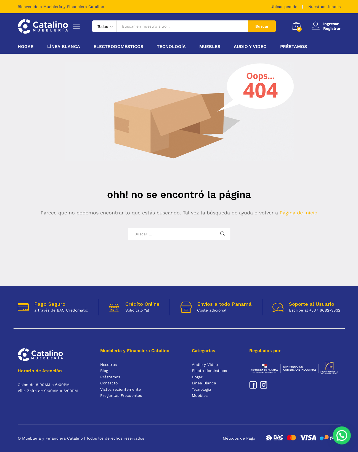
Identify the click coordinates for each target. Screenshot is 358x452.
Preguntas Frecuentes (121, 395)
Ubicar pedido (284, 6)
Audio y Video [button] (250, 46)
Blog (104, 370)
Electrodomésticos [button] (118, 46)
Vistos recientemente (120, 389)
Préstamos (293, 46)
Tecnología (201, 389)
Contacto (109, 383)
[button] (342, 437)
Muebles (200, 395)
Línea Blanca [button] (63, 46)
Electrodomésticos (209, 370)
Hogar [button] (26, 46)
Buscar (262, 26)
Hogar (197, 377)
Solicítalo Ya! (137, 310)
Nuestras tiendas (324, 6)
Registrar (332, 28)
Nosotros (108, 364)
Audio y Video (205, 364)
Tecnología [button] (171, 46)
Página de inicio (298, 213)
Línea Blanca (204, 383)
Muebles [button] (209, 46)
